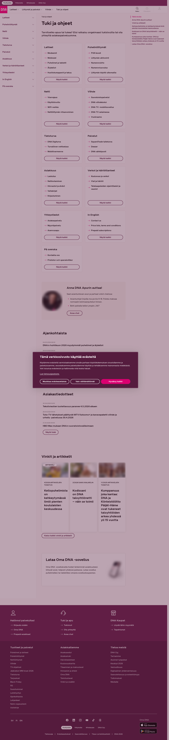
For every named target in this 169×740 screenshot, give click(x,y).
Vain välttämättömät (85, 381)
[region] (85, 370)
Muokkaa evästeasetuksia (54, 381)
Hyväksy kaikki (116, 381)
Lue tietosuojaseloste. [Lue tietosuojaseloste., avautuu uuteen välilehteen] (50, 374)
